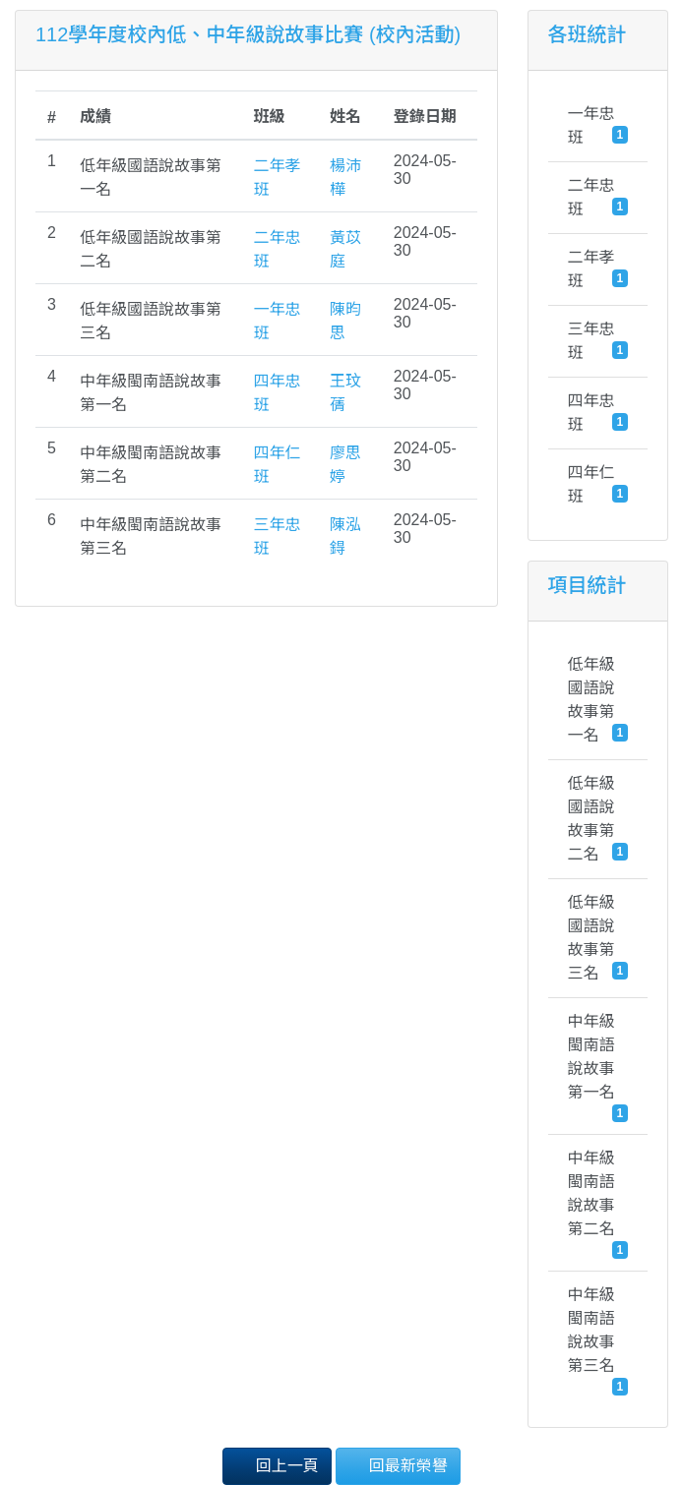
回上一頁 (276, 1464)
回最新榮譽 (397, 1464)
